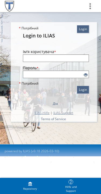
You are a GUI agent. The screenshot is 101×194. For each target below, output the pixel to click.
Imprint (13, 157)
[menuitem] (30, 186)
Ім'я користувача (39, 51)
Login (83, 29)
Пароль (31, 67)
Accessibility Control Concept (26, 162)
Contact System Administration (47, 157)
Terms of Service (53, 119)
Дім (55, 103)
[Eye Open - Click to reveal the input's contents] (86, 75)
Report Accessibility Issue (72, 162)
